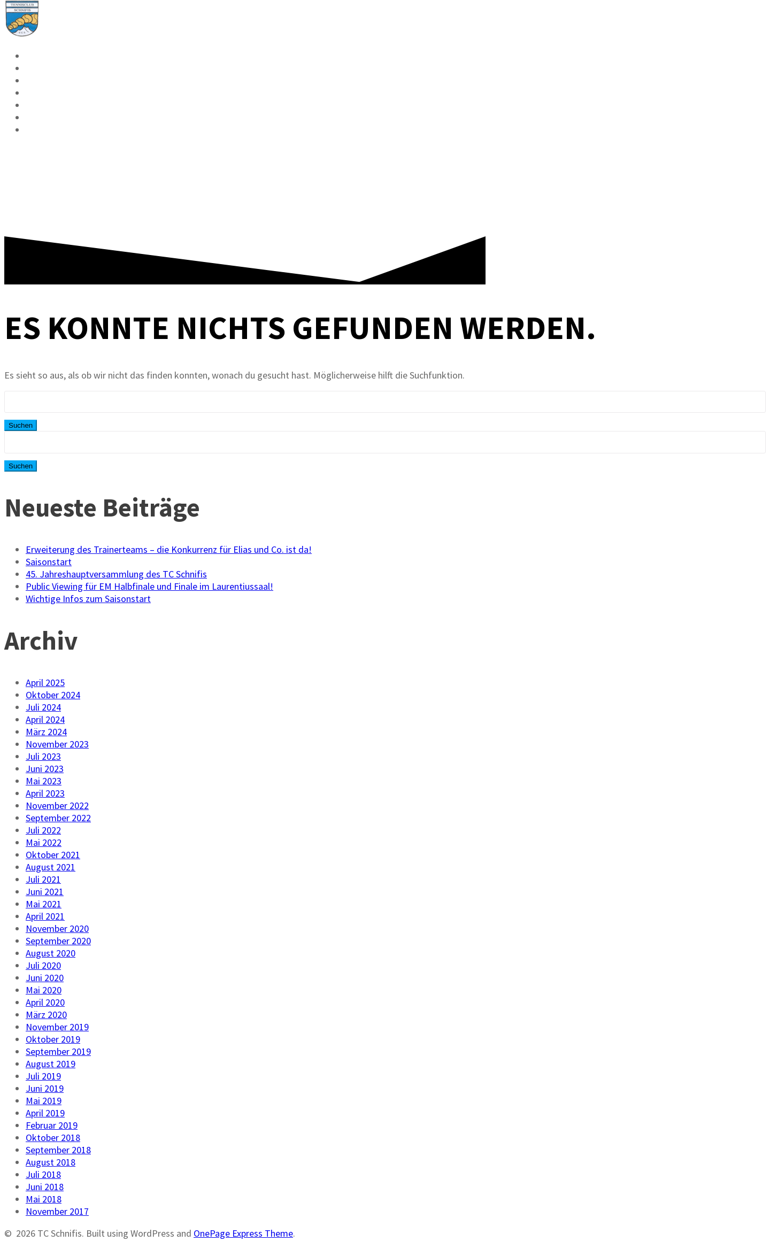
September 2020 (58, 941)
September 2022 (58, 818)
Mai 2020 (43, 990)
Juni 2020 (45, 978)
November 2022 (57, 805)
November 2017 (57, 1211)
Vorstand (52, 105)
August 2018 (50, 1162)
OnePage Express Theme (243, 1233)
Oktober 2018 (53, 1137)
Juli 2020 (43, 965)
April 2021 (45, 916)
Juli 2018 (43, 1174)
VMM (37, 80)
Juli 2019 (43, 1076)
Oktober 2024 (53, 695)
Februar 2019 (52, 1125)
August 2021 (50, 867)
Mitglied (51, 93)
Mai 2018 (43, 1199)
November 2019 (57, 1027)
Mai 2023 (43, 781)
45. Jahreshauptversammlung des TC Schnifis (116, 574)
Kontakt (50, 117)
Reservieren (61, 56)
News (40, 68)
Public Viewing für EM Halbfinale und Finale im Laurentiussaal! (149, 586)
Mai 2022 (43, 842)
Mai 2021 (43, 904)
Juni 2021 (45, 891)
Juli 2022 (43, 830)
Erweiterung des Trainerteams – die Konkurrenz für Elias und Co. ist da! (169, 549)
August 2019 (50, 1064)
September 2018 (58, 1150)
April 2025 (45, 682)
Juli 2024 (43, 707)
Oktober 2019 (53, 1039)
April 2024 (45, 719)
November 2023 (57, 744)
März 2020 (46, 1014)
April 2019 (45, 1113)
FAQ (35, 130)
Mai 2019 (43, 1100)
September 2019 (58, 1051)
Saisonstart (49, 562)
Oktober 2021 (53, 855)
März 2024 (46, 732)
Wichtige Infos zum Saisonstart (88, 598)
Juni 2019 (45, 1088)
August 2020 (50, 953)
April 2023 (45, 793)
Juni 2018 (45, 1187)
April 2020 (45, 1002)
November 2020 (57, 928)
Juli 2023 (43, 756)
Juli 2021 (43, 879)
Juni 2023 (45, 768)
